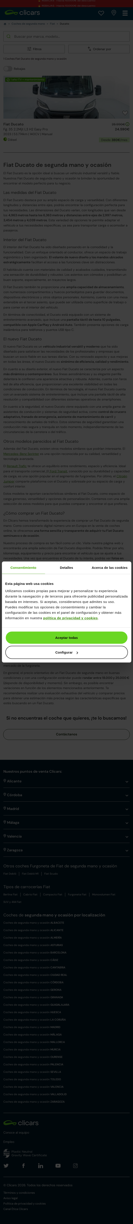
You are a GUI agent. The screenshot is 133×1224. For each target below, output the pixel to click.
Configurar (66, 652)
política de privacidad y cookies (70, 618)
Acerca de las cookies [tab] (110, 568)
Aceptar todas (66, 637)
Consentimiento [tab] (23, 568)
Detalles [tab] (66, 568)
